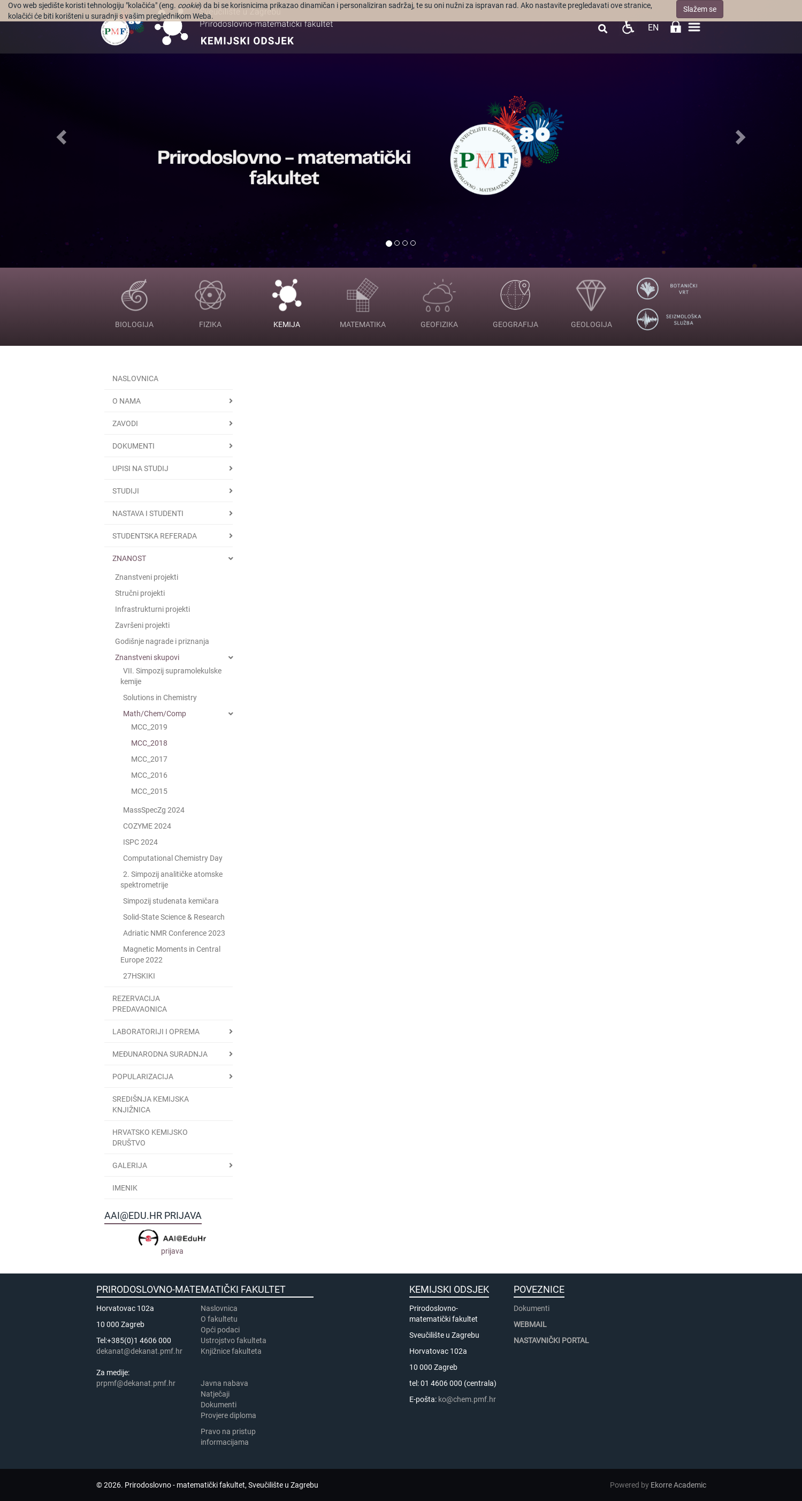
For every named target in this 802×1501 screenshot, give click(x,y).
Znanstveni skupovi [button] (147, 657)
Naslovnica (135, 378)
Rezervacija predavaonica (139, 1003)
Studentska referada (154, 536)
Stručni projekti (140, 593)
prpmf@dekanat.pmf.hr (135, 1383)
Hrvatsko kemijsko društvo (150, 1137)
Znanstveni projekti (146, 577)
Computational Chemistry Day (173, 858)
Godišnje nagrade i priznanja (162, 641)
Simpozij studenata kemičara (171, 901)
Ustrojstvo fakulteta (233, 1340)
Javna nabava (224, 1383)
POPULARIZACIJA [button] (142, 1076)
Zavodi (125, 423)
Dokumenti (133, 446)
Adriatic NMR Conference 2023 (174, 933)
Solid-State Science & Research (174, 917)
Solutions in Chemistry (160, 697)
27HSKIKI (139, 976)
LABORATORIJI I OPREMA (156, 1031)
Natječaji (215, 1394)
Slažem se (699, 9)
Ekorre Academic (678, 1485)
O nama (126, 401)
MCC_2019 (149, 727)
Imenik (125, 1188)
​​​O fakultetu (219, 1319)
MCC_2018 (149, 743)
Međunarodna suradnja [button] (160, 1054)
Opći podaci (220, 1329)
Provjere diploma (228, 1415)
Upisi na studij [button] (140, 468)
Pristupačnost (627, 27)
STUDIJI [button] (125, 491)
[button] (60, 134)
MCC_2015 (149, 791)
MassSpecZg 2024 (154, 810)
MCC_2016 (149, 775)
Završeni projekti (142, 625)
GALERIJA (129, 1165)
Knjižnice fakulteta (231, 1351)
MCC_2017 (149, 759)
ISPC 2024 (140, 842)
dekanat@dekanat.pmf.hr (139, 1351)
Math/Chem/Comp (154, 713)
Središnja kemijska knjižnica (150, 1104)
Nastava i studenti (148, 513)
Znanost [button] (129, 558)
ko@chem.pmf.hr (467, 1399)
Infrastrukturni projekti (152, 609)
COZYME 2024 (147, 826)
